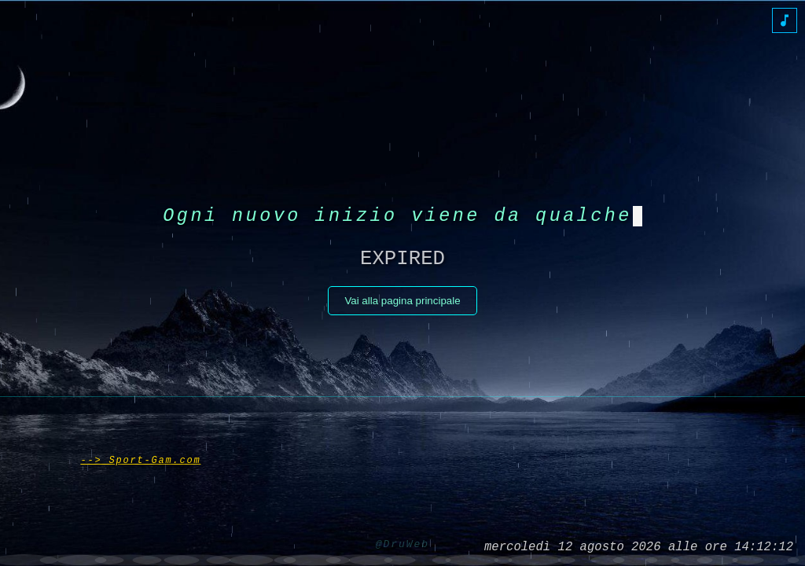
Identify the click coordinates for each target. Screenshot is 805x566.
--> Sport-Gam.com (140, 457)
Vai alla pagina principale (402, 305)
